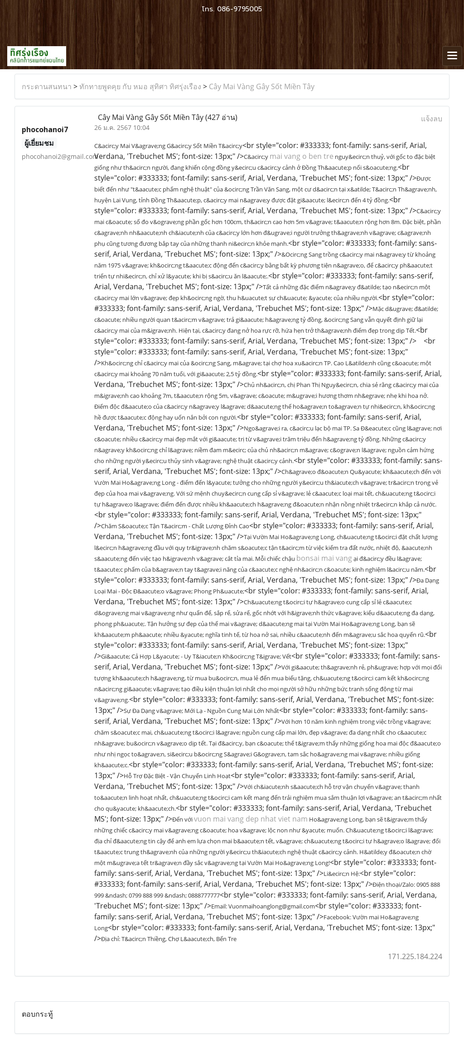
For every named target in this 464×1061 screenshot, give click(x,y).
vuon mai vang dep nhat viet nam (251, 819)
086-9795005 (239, 9)
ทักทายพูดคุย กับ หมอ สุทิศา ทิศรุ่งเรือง (140, 86)
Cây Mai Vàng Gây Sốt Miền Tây (261, 86)
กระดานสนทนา (47, 86)
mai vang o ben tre (302, 156)
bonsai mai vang (324, 558)
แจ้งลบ (431, 119)
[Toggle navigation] (452, 56)
